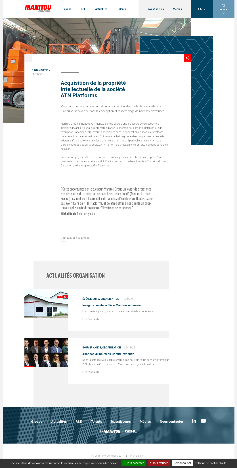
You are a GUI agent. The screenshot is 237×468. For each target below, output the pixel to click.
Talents (121, 9)
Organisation (41, 70)
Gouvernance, (92, 347)
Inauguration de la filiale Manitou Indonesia (111, 305)
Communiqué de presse (75, 238)
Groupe (66, 9)
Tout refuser (158, 463)
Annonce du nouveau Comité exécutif (108, 354)
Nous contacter (171, 421)
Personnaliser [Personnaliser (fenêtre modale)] (182, 463)
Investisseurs (156, 9)
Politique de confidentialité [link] (210, 463)
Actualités (101, 9)
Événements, (91, 298)
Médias (177, 9)
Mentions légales (111, 455)
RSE (83, 9)
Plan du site (136, 455)
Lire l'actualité (90, 319)
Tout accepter (133, 463)
